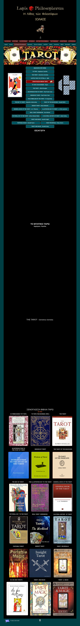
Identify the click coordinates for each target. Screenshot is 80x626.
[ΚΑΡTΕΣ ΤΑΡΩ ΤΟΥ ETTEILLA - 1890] (40, 78)
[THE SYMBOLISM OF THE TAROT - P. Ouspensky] (40, 98)
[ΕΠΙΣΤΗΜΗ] (15, 41)
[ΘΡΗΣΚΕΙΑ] (32, 41)
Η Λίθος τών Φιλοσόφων (40, 14)
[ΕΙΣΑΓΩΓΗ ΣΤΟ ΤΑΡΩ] (40, 68)
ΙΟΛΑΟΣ (40, 19)
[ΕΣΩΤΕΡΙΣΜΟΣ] (23, 41)
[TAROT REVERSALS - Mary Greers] (55, 122)
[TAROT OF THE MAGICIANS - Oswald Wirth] (55, 102)
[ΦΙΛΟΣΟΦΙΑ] (8, 41)
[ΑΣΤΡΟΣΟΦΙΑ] (72, 41)
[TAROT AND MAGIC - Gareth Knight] (40, 119)
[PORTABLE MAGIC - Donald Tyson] (26, 122)
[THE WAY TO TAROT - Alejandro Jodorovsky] (26, 102)
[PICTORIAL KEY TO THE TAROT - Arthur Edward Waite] (26, 116)
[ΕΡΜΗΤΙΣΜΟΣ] (63, 41)
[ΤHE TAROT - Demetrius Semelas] (40, 74)
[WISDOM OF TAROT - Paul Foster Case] (40, 95)
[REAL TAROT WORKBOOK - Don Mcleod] (40, 112)
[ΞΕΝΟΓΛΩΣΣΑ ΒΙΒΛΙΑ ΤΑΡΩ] (40, 81)
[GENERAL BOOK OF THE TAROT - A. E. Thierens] (26, 109)
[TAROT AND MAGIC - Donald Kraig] (40, 126)
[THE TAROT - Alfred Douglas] (40, 88)
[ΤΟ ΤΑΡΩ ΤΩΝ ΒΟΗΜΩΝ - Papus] (40, 84)
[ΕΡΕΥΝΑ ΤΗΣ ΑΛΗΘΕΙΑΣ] (42, 41)
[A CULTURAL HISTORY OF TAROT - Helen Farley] (55, 116)
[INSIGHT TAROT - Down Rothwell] (40, 105)
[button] (30, 45)
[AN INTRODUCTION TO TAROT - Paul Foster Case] (40, 91)
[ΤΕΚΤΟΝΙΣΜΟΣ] (54, 41)
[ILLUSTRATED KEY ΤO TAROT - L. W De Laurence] (55, 109)
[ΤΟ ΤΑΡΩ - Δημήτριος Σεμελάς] (40, 71)
